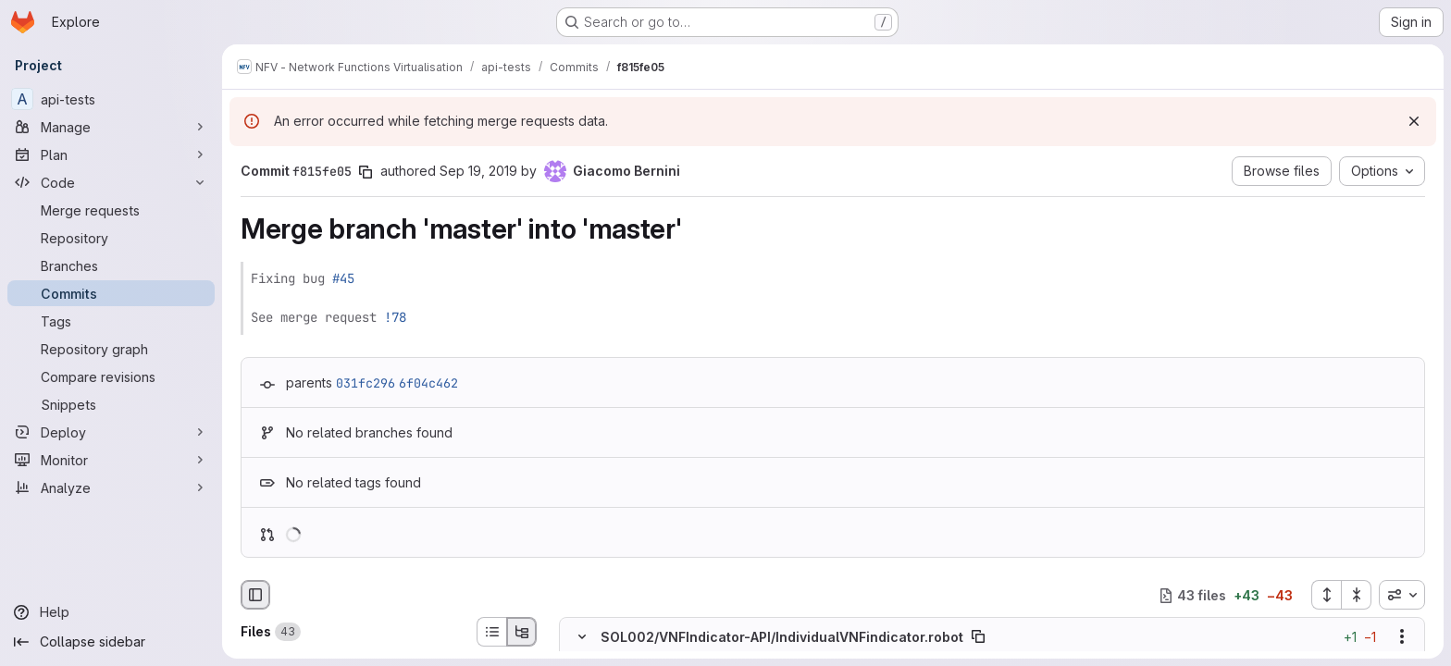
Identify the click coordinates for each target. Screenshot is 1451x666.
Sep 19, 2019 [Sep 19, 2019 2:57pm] (478, 171)
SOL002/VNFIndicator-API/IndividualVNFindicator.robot (782, 637)
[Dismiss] (1414, 121)
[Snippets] (111, 404)
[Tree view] (522, 632)
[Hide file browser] (255, 595)
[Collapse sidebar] (111, 642)
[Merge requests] (111, 210)
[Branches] (111, 265)
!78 (395, 317)
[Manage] (111, 127)
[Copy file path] (978, 637)
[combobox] (1402, 595)
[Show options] (1402, 637)
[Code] (111, 182)
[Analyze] (111, 487)
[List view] (491, 632)
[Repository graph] (111, 349)
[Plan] (111, 154)
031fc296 (365, 383)
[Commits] (111, 293)
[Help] (111, 612)
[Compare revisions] (111, 376)
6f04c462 (428, 383)
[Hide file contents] (582, 637)
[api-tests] (111, 99)
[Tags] (111, 321)
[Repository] (111, 238)
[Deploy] (111, 432)
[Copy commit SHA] (365, 172)
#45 (343, 278)
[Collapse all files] (1356, 595)
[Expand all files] (1326, 595)
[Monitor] (111, 460)
